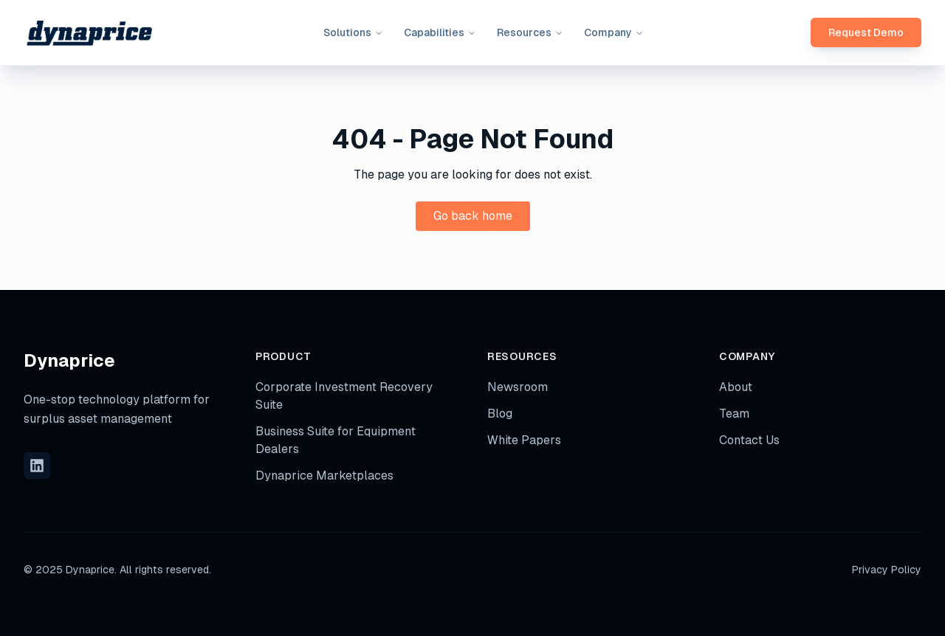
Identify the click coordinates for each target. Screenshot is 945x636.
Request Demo (866, 32)
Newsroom (517, 387)
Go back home (472, 216)
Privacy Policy (886, 569)
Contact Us (749, 440)
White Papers (524, 440)
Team (734, 414)
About (735, 387)
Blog (499, 414)
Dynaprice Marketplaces (324, 476)
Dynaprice (69, 360)
